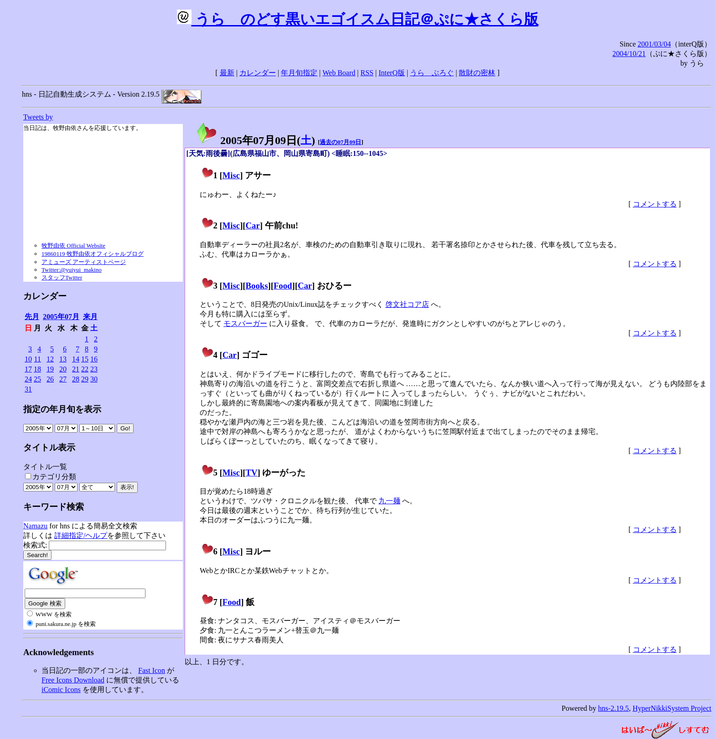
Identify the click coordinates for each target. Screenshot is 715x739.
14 (75, 359)
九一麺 (389, 501)
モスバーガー (245, 323)
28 (75, 379)
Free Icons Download (72, 680)
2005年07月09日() (255, 140)
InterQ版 (391, 73)
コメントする (655, 204)
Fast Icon (151, 670)
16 (94, 359)
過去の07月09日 (340, 142)
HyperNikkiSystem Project (671, 708)
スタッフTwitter (61, 277)
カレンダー (257, 73)
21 (75, 369)
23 (94, 369)
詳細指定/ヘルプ (80, 535)
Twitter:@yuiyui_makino (71, 269)
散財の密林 (477, 73)
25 (37, 379)
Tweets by (38, 117)
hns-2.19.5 (613, 708)
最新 (227, 73)
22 (84, 369)
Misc (231, 175)
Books (257, 285)
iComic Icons (61, 689)
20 (63, 369)
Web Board (338, 73)
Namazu (35, 526)
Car (253, 225)
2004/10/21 (629, 53)
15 (84, 359)
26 (50, 379)
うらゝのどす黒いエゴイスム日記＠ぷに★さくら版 (358, 19)
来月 (90, 316)
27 (63, 379)
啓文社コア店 (407, 304)
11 (37, 359)
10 (28, 359)
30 (94, 379)
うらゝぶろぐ (432, 73)
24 (28, 379)
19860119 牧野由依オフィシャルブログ (92, 253)
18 (37, 369)
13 (63, 359)
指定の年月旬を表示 (62, 409)
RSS (367, 73)
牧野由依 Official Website (73, 245)
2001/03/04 (654, 44)
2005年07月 (61, 316)
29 (84, 379)
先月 (32, 316)
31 (28, 389)
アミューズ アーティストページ (83, 261)
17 (28, 369)
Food (283, 285)
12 (50, 359)
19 (50, 369)
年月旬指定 (299, 73)
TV (252, 472)
